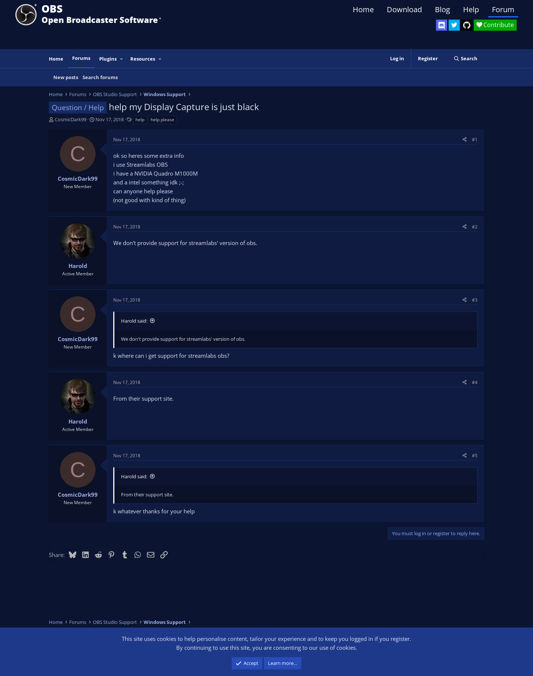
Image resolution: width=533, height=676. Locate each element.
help (139, 119)
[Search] (465, 59)
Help (471, 9)
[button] (121, 59)
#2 (474, 227)
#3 (474, 300)
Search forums (100, 77)
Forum (503, 9)
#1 (474, 139)
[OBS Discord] (441, 25)
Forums (81, 58)
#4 (474, 382)
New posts (65, 77)
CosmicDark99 (70, 119)
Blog (442, 9)
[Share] (464, 139)
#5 (474, 455)
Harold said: (134, 320)
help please (162, 119)
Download (404, 9)
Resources (142, 58)
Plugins (108, 58)
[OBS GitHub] (466, 25)
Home (363, 9)
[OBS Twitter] (454, 25)
